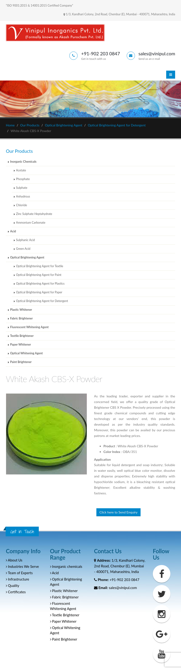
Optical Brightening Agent (63, 125)
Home (10, 125)
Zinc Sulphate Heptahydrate (34, 214)
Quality (12, 585)
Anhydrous (23, 196)
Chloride (21, 205)
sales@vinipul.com (123, 587)
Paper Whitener (20, 344)
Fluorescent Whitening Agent (29, 327)
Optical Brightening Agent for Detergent (117, 125)
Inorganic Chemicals (23, 161)
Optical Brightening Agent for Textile (39, 266)
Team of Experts (19, 573)
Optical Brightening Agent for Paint (38, 275)
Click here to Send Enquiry (118, 512)
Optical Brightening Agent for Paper (39, 292)
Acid (13, 231)
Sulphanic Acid (25, 240)
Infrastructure (17, 579)
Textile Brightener (22, 336)
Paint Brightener (21, 362)
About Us (14, 560)
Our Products (29, 125)
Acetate (21, 170)
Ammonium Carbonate (30, 222)
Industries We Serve (22, 566)
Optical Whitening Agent (26, 353)
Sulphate (21, 188)
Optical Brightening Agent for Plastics (40, 283)
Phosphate (23, 179)
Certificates (16, 592)
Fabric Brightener (21, 318)
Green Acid (23, 248)
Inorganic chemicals (66, 566)
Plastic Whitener (21, 309)
